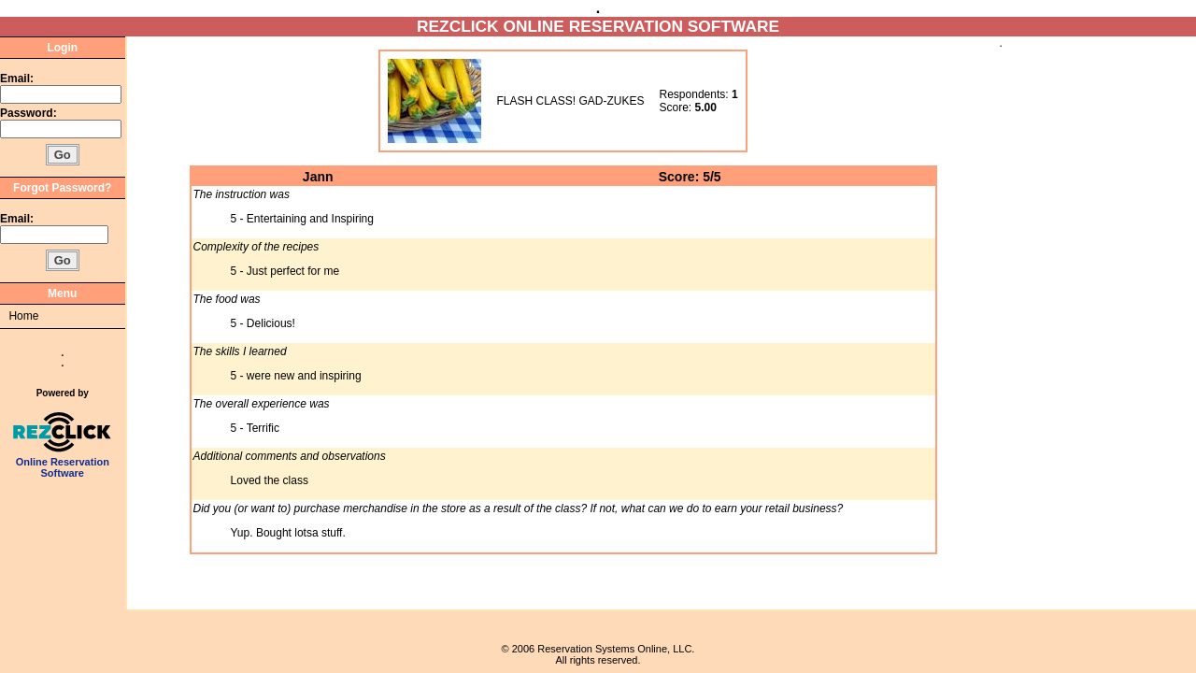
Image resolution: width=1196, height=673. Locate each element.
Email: (17, 78)
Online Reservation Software (62, 463)
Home (23, 315)
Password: (30, 113)
